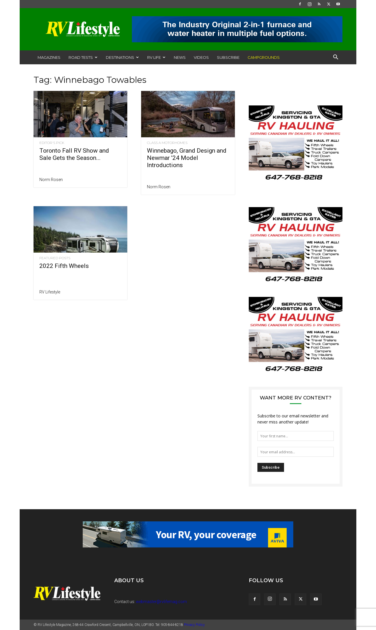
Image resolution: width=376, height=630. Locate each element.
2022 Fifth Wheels (64, 265)
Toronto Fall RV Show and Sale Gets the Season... (74, 154)
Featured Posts (54, 258)
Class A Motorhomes (167, 143)
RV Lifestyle (49, 292)
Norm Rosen (51, 179)
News (180, 57)
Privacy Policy (194, 625)
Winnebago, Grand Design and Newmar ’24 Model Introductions (186, 158)
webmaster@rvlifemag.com (161, 601)
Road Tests (83, 57)
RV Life (156, 57)
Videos (201, 57)
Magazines (49, 57)
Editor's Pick (51, 143)
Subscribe (228, 57)
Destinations (122, 57)
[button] (335, 58)
